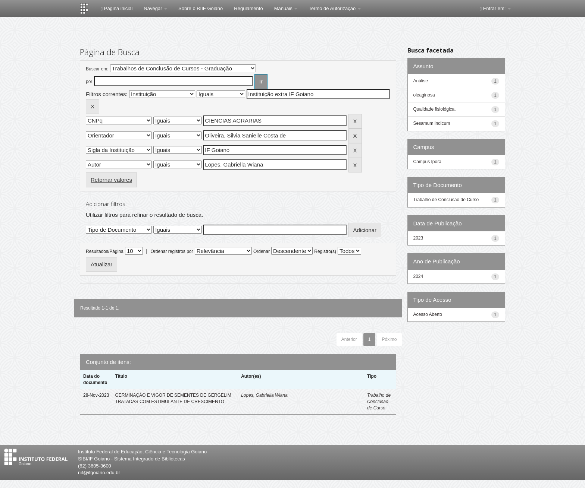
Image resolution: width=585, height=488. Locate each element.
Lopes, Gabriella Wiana (264, 395)
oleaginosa (424, 95)
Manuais (286, 8)
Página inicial (116, 8)
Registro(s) (325, 251)
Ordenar (261, 251)
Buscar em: (97, 69)
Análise (420, 80)
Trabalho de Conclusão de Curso (379, 402)
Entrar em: (495, 8)
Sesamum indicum (431, 123)
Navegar (155, 8)
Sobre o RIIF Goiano (200, 8)
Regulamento (248, 8)
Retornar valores (111, 180)
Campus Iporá (427, 161)
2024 (418, 276)
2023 (418, 238)
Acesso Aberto (427, 314)
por (89, 81)
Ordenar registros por (171, 251)
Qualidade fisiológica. (434, 109)
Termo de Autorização (334, 8)
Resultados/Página (104, 251)
